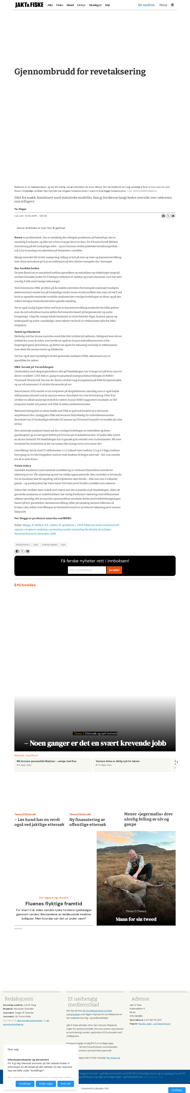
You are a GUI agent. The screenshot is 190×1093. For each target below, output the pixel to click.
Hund (70, 5)
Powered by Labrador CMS (95, 1088)
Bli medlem (146, 5)
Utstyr (81, 5)
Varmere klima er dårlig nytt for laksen (118, 761)
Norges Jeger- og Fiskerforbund (154, 1023)
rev (63, 544)
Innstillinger (177, 1090)
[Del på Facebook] (163, 216)
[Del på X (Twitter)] (168, 216)
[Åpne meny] (172, 5)
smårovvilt (23, 544)
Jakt (50, 5)
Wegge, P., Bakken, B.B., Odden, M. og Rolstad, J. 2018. (53, 525)
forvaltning (50, 544)
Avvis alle (66, 1083)
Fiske (59, 5)
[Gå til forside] (29, 5)
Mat (107, 5)
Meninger (95, 5)
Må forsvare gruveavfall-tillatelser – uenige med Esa (46, 761)
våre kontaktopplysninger (29, 1020)
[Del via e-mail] (173, 216)
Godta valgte (46, 1083)
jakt (35, 544)
